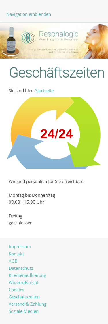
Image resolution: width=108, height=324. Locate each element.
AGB (13, 261)
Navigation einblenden (28, 14)
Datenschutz (21, 268)
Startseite (44, 90)
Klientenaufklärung (27, 275)
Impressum (20, 246)
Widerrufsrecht (23, 282)
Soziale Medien (24, 311)
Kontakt (16, 253)
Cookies (16, 289)
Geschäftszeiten (24, 297)
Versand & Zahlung (27, 304)
